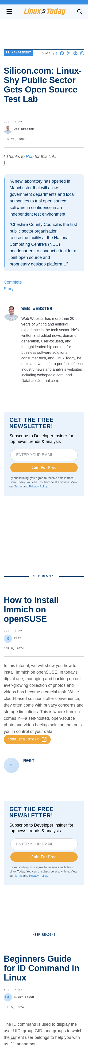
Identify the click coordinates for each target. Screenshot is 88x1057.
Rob (30, 156)
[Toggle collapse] (12, 1042)
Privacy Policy (38, 486)
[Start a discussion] (55, 53)
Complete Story (27, 739)
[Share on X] (69, 53)
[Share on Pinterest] (75, 53)
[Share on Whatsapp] (82, 53)
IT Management (18, 53)
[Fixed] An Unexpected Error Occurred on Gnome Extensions (42, 1029)
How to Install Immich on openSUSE (40, 955)
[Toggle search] (79, 11)
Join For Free (44, 468)
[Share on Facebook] (62, 53)
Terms (18, 486)
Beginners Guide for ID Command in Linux (40, 991)
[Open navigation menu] (9, 11)
